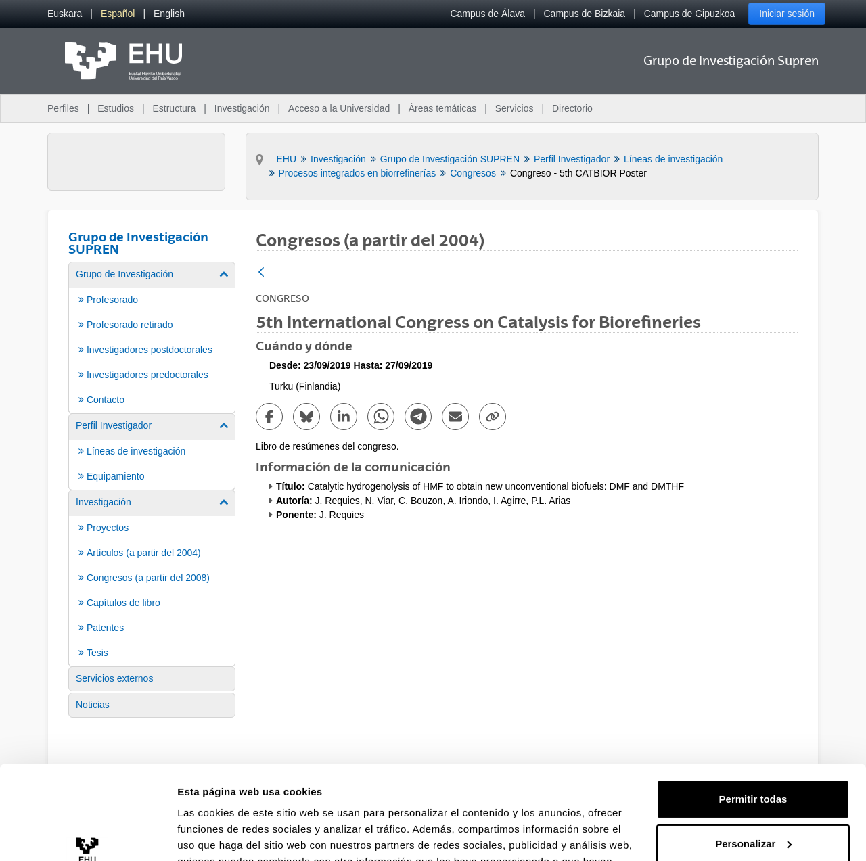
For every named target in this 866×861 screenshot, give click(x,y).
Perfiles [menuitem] (63, 108)
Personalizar (753, 762)
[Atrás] (261, 273)
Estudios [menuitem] (115, 108)
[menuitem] (65, 14)
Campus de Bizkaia (585, 13)
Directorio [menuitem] (572, 108)
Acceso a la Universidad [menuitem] (339, 108)
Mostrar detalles (216, 834)
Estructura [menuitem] (174, 108)
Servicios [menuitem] (514, 108)
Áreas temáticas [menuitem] (442, 108)
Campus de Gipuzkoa (689, 13)
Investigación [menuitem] (242, 108)
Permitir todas (753, 718)
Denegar (753, 807)
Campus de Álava (487, 13)
